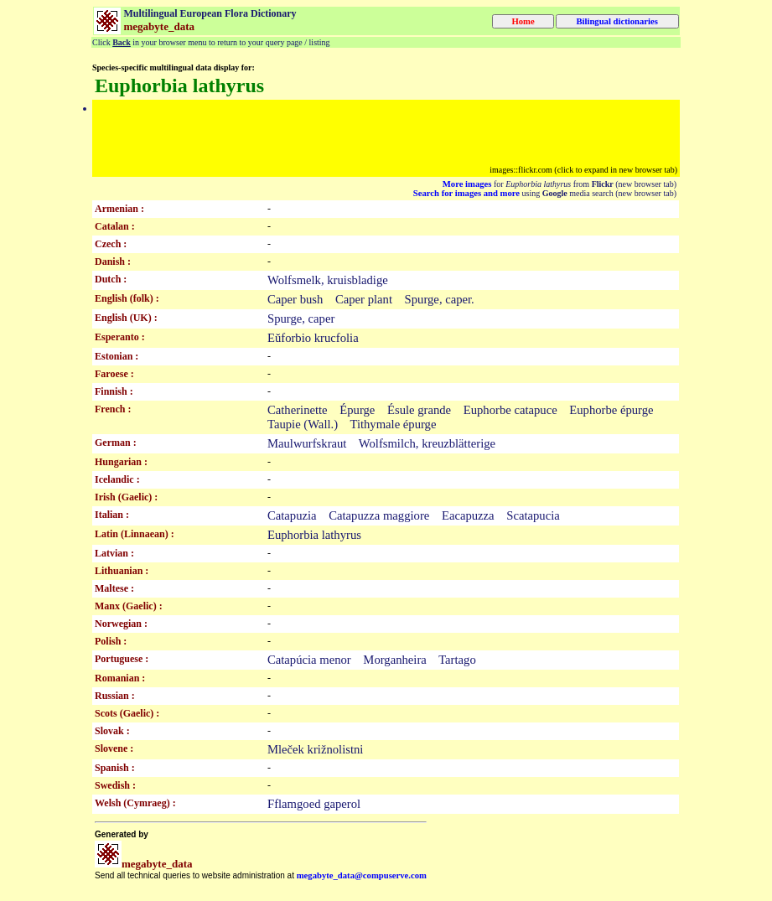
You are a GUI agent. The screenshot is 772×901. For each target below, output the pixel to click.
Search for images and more (466, 193)
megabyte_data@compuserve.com (362, 875)
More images (467, 184)
